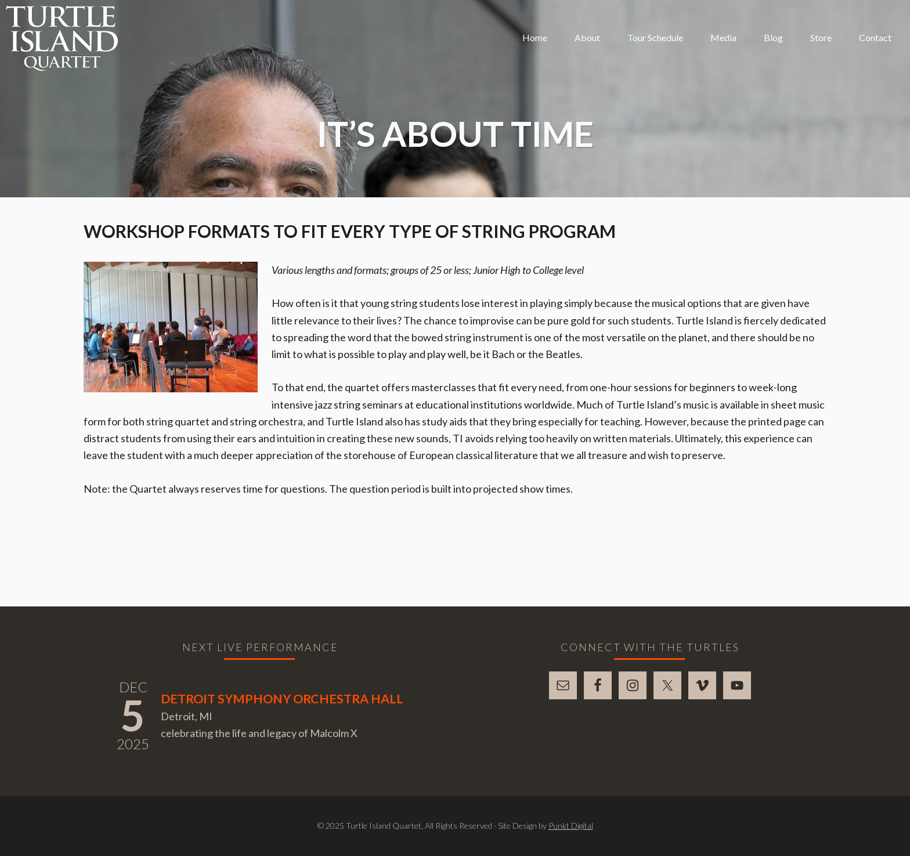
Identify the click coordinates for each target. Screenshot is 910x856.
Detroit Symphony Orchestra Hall (282, 698)
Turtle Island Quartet (62, 38)
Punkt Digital (570, 825)
